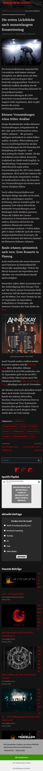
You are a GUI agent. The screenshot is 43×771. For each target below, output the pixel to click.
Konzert (6, 431)
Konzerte (31, 34)
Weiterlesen (9, 750)
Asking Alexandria (10, 426)
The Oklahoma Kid (20, 436)
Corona (23, 426)
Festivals (33, 426)
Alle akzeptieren (21, 757)
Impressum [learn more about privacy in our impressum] (20, 750)
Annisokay (19, 421)
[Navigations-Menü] (38, 4)
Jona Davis (9, 34)
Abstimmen (21, 557)
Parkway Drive (32, 431)
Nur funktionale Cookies (22, 763)
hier (4, 309)
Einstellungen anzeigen (21, 768)
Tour (32, 436)
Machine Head (18, 431)
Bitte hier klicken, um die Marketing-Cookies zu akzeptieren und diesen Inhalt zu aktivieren (21, 493)
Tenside (6, 436)
